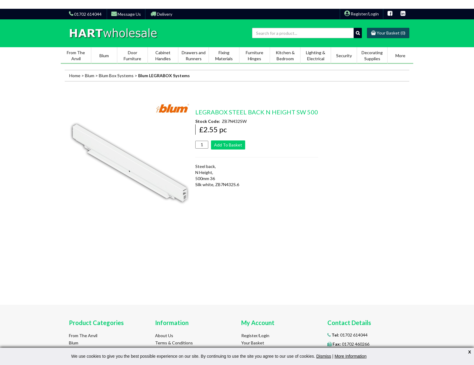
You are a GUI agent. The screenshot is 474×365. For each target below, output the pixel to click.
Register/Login (361, 13)
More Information (351, 356)
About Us (164, 335)
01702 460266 (350, 344)
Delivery (161, 14)
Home (74, 75)
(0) (388, 32)
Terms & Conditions (174, 342)
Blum (90, 75)
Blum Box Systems (116, 75)
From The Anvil (83, 335)
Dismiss (323, 356)
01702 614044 (349, 334)
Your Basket (252, 342)
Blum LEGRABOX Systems (164, 75)
